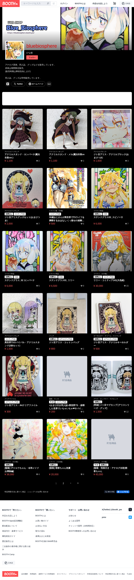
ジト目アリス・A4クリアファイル (21, 405)
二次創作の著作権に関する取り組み (16, 547)
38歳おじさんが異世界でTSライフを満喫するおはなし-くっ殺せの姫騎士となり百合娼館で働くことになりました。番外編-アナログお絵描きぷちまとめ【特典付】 (66, 219)
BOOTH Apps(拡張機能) (12, 521)
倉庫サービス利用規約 (47, 574)
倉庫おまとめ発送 (43, 536)
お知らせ (72, 516)
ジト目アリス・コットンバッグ (64, 342)
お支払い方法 (41, 526)
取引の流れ (40, 531)
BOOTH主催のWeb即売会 (46, 541)
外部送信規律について (95, 574)
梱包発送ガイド (8, 536)
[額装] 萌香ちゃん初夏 (60, 468)
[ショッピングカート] (114, 3)
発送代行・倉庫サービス (12, 531)
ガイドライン (62, 574)
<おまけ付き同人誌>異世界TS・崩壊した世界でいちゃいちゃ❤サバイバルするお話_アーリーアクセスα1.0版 (67, 407)
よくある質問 (74, 521)
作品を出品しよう (100, 3)
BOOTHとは (80, 3)
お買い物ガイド (42, 521)
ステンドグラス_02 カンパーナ (20, 280)
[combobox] (36, 3)
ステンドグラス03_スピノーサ (108, 217)
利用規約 (33, 574)
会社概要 (24, 574)
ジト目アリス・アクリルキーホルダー (111, 344)
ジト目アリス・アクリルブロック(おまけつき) (111, 156)
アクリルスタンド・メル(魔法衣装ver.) (67, 156)
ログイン (64, 3)
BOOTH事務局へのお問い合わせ (82, 531)
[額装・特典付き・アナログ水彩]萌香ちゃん (110, 469)
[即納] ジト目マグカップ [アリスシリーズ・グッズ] (111, 406)
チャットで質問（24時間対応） (82, 526)
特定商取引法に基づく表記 (115, 574)
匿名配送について (9, 526)
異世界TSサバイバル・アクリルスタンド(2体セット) (22, 344)
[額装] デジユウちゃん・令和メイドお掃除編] (22, 469)
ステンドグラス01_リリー (61, 280)
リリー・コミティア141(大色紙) (109, 280)
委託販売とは (7, 541)
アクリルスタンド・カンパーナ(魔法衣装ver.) (22, 156)
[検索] (48, 4)
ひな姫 (29, 53)
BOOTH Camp (8, 554)
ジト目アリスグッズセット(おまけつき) (22, 219)
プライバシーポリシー (77, 574)
